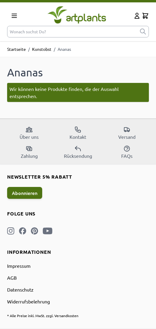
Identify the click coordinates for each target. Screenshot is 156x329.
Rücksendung (78, 152)
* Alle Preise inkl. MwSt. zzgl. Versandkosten (42, 315)
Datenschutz (20, 289)
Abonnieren (24, 193)
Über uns (29, 133)
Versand (126, 133)
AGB (12, 278)
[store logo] (76, 14)
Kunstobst (41, 49)
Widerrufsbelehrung (28, 301)
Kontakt (78, 133)
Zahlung (29, 152)
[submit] (142, 31)
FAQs (127, 152)
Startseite (16, 49)
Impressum (19, 266)
